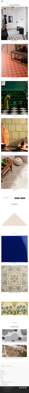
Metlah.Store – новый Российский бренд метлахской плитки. (14, 342)
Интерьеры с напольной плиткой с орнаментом (14, 358)
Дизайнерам (12, 387)
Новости (14, 327)
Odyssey (1, 378)
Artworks (1, 375)
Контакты (9, 388)
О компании (7, 387)
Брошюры (6, 388)
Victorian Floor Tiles (3, 374)
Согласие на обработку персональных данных (7, 390)
